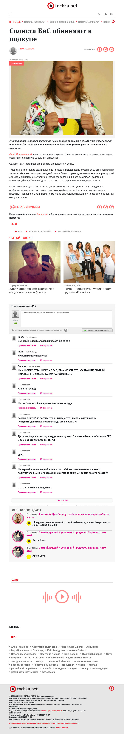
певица (93, 664)
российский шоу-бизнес (24, 668)
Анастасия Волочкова (44, 646)
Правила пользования (17, 723)
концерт (40, 661)
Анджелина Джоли (72, 646)
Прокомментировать (27, 346)
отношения (68, 664)
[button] (106, 14)
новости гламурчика (86, 661)
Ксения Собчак (77, 650)
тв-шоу (84, 668)
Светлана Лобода (50, 654)
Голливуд (38, 650)
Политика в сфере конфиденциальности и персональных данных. (53, 723)
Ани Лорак (92, 646)
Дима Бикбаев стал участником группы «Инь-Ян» (87, 290)
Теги (14, 637)
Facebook (42, 214)
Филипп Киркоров (92, 654)
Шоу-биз (16, 657)
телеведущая (100, 668)
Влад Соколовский (40, 231)
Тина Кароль (71, 654)
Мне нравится (46, 346)
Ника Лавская (26, 49)
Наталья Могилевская (24, 654)
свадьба (46, 668)
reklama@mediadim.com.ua (52, 711)
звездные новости (21, 661)
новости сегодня (20, 664)
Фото (109, 654)
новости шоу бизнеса (46, 664)
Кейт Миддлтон (56, 650)
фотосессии (48, 672)
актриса (39, 657)
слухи (73, 668)
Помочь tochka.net (35, 22)
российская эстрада (70, 231)
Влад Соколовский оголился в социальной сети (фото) (31, 290)
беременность (56, 657)
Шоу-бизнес (17, 63)
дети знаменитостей (79, 657)
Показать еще (62, 500)
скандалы (61, 668)
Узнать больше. (62, 728)
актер (28, 657)
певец (81, 664)
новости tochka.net (60, 661)
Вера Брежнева (20, 650)
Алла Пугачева (19, 646)
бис (20, 231)
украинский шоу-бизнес (24, 672)
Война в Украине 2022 (62, 22)
